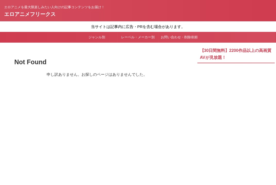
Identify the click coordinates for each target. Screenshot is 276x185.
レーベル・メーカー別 (138, 37)
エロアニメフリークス (30, 14)
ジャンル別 (96, 37)
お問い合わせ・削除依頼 (179, 37)
